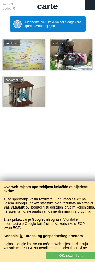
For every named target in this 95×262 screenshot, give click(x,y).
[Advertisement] (47, 168)
